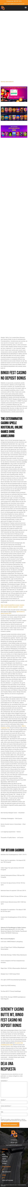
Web (2, 1112)
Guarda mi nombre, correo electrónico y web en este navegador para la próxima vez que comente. (14, 1120)
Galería (4, 1159)
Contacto (4, 1161)
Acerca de (5, 1156)
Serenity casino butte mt (7, 81)
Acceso (4, 1163)
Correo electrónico (6, 1106)
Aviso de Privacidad (7, 1180)
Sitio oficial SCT (6, 1172)
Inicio (3, 1154)
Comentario (4, 1080)
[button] (25, 7)
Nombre (3, 1100)
